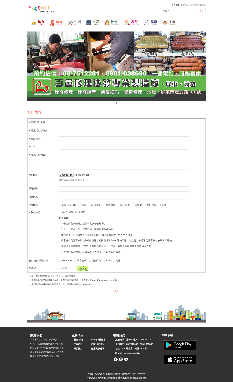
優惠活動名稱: (38, 122)
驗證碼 (32, 267)
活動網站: (34, 188)
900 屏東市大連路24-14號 (134, 348)
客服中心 (202, 5)
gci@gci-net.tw (132, 353)
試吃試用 (123, 205)
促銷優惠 (94, 205)
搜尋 (201, 11)
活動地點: (34, 196)
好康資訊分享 (97, 348)
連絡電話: (36, 138)
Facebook (65, 260)
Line (107, 260)
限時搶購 (150, 205)
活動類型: (34, 204)
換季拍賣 (109, 205)
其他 (162, 205)
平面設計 (78, 344)
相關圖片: (34, 174)
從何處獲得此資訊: (39, 260)
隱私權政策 (123, 377)
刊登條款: (36, 212)
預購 (72, 205)
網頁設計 (78, 348)
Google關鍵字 (98, 339)
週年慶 (137, 205)
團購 (62, 205)
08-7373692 (132, 344)
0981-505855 (146, 344)
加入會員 (175, 5)
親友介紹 (95, 260)
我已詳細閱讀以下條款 (72, 212)
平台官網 (80, 260)
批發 (82, 205)
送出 (116, 290)
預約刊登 (193, 5)
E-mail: (32, 146)
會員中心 (184, 5)
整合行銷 (78, 339)
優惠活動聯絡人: (39, 130)
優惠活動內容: (38, 155)
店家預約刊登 (97, 344)
